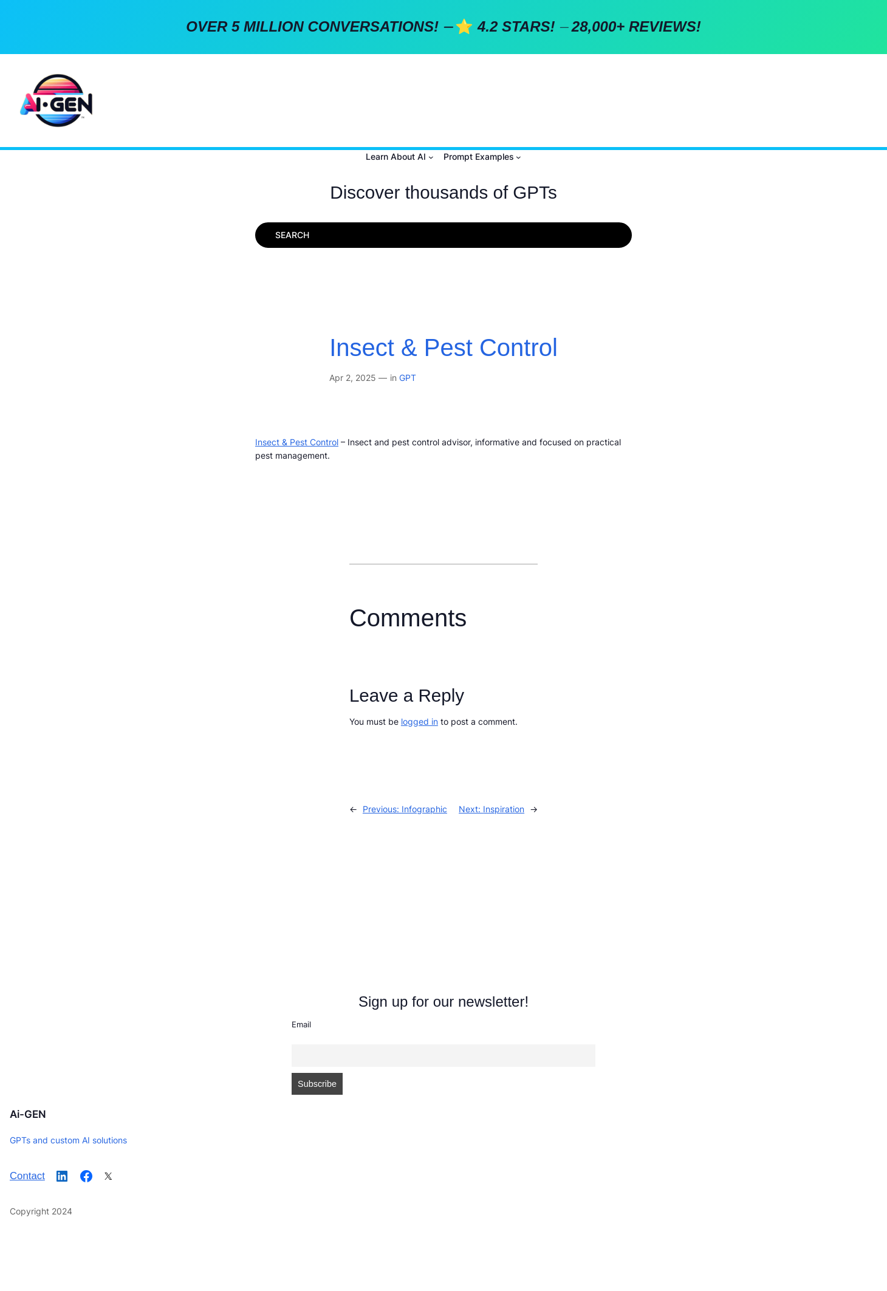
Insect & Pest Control (443, 347)
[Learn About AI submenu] (431, 157)
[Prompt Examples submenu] (518, 157)
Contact (27, 1176)
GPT (407, 377)
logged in (419, 721)
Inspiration (503, 809)
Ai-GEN (28, 1114)
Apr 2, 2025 (352, 377)
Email (301, 1024)
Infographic (424, 809)
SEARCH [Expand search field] (292, 235)
